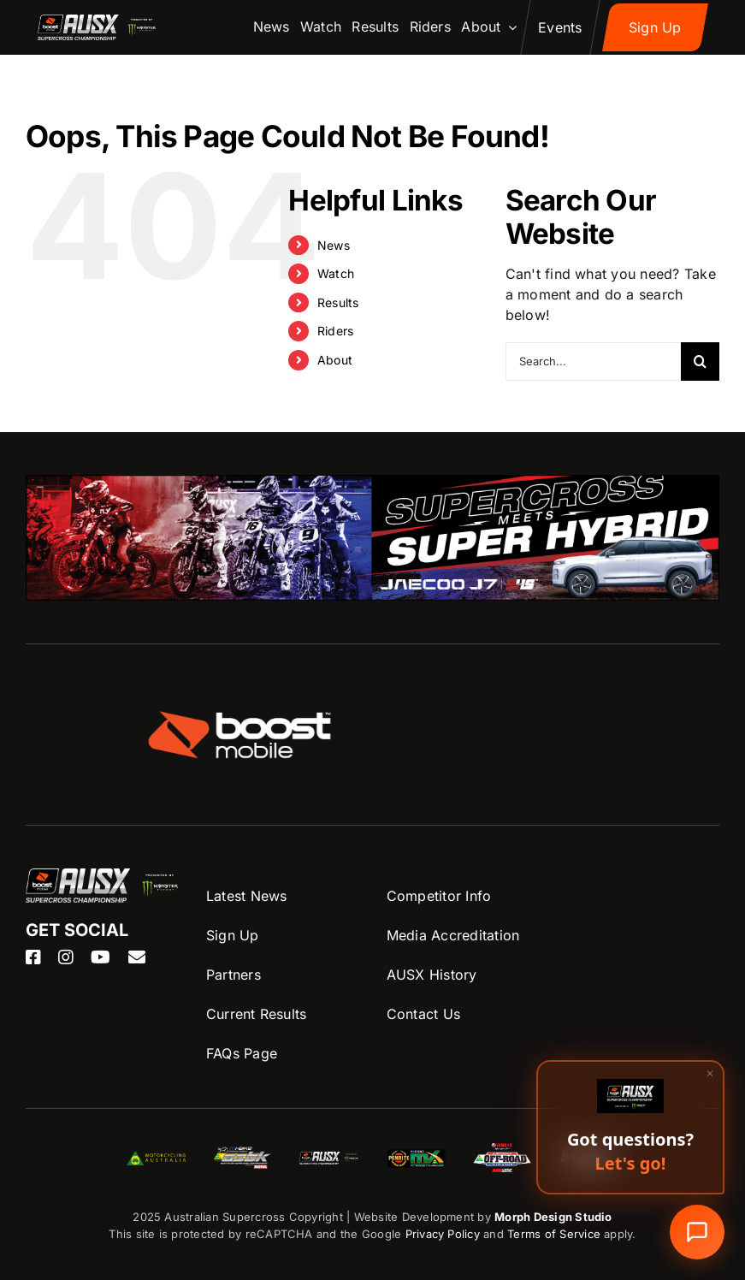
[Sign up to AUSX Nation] (655, 27)
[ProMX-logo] (416, 1153)
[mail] (136, 957)
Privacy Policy (442, 1234)
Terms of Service (555, 1234)
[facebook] (33, 957)
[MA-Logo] (156, 1157)
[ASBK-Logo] (242, 1153)
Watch (335, 273)
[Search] (700, 361)
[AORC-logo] (502, 1150)
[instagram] (66, 957)
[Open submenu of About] (509, 27)
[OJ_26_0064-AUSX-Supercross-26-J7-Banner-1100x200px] (372, 485)
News (333, 245)
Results (338, 302)
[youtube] (100, 957)
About (334, 360)
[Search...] (593, 361)
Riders (335, 330)
